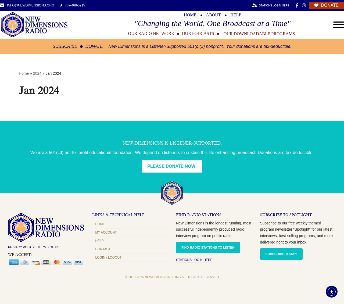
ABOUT (213, 15)
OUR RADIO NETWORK (151, 33)
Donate (94, 46)
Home (24, 73)
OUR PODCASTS (198, 33)
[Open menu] (338, 25)
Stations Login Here (194, 260)
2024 (37, 73)
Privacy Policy (21, 247)
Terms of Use (49, 247)
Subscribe (64, 46)
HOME (190, 15)
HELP (235, 15)
